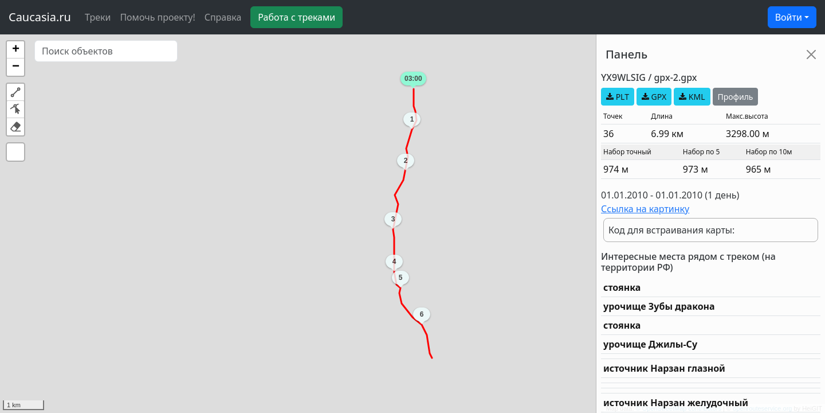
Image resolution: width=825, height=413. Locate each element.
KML (692, 96)
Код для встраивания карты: (671, 230)
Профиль (735, 96)
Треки (98, 17)
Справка (223, 17)
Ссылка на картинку (645, 208)
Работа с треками (296, 17)
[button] (15, 50)
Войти (788, 17)
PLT (617, 96)
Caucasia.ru (40, 17)
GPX (654, 96)
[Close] (811, 54)
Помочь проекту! (157, 17)
